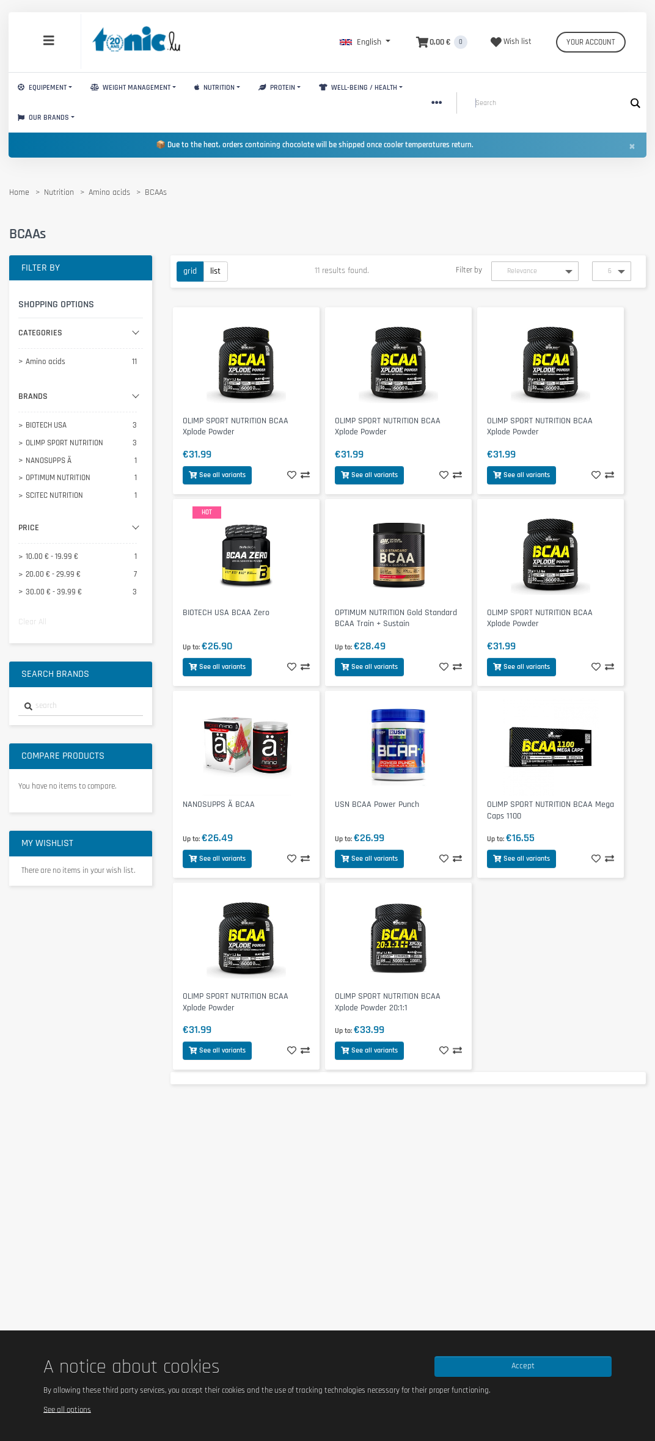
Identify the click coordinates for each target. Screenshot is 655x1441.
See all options (67, 1409)
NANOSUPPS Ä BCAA (219, 804)
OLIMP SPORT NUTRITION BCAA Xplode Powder (235, 426)
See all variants (217, 475)
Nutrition (214, 87)
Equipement (42, 87)
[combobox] (80, 706)
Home (19, 192)
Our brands (43, 117)
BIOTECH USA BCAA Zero (226, 612)
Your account (590, 42)
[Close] (632, 146)
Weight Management (130, 87)
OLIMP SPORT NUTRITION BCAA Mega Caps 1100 (550, 810)
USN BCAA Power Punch (377, 804)
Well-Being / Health (358, 87)
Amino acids (109, 192)
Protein (276, 87)
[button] (365, 42)
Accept (523, 1365)
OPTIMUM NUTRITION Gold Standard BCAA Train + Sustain (396, 618)
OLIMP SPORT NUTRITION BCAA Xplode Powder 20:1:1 (388, 1002)
